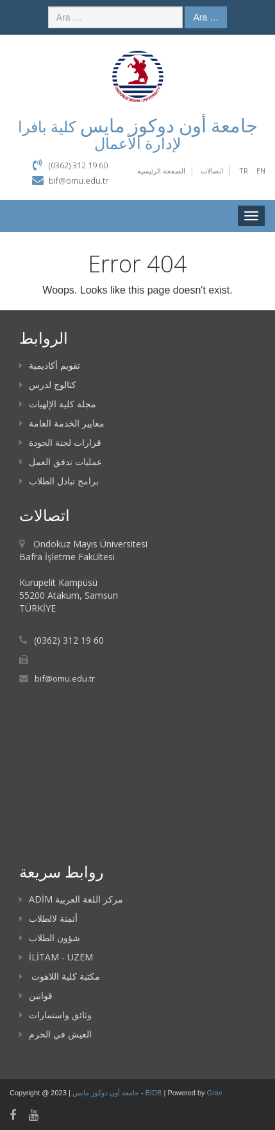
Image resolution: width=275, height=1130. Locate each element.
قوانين (36, 995)
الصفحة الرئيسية (161, 170)
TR (243, 170)
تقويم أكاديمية (49, 365)
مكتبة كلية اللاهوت (59, 976)
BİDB (155, 1093)
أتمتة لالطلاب (48, 918)
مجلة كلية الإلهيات (57, 404)
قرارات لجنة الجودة (60, 442)
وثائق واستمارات (55, 1015)
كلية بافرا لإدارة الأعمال (99, 135)
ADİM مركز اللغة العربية (71, 899)
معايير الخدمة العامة (61, 423)
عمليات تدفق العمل (60, 461)
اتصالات (212, 170)
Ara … (206, 17)
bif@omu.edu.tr (78, 180)
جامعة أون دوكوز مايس (106, 1093)
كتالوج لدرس (47, 384)
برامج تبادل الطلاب (59, 481)
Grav (214, 1093)
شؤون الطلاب (49, 937)
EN (260, 170)
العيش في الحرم (55, 1034)
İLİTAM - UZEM (56, 957)
